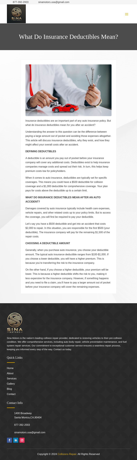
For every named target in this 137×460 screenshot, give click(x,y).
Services (12, 379)
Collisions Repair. (67, 454)
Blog (9, 389)
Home (10, 368)
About (10, 373)
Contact (11, 394)
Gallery (11, 384)
